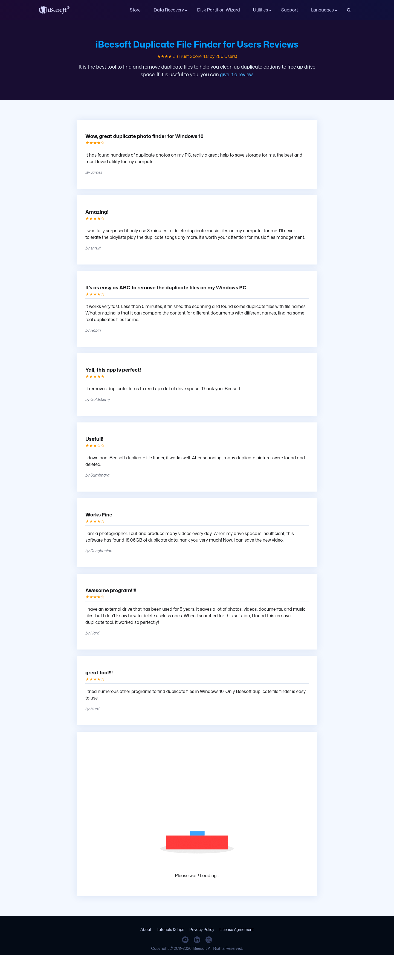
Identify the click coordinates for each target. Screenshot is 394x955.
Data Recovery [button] (169, 10)
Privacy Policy (201, 929)
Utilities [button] (260, 10)
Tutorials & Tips (170, 929)
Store (135, 10)
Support (289, 10)
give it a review (236, 74)
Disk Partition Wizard (218, 10)
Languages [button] (322, 10)
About (146, 929)
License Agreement (236, 929)
